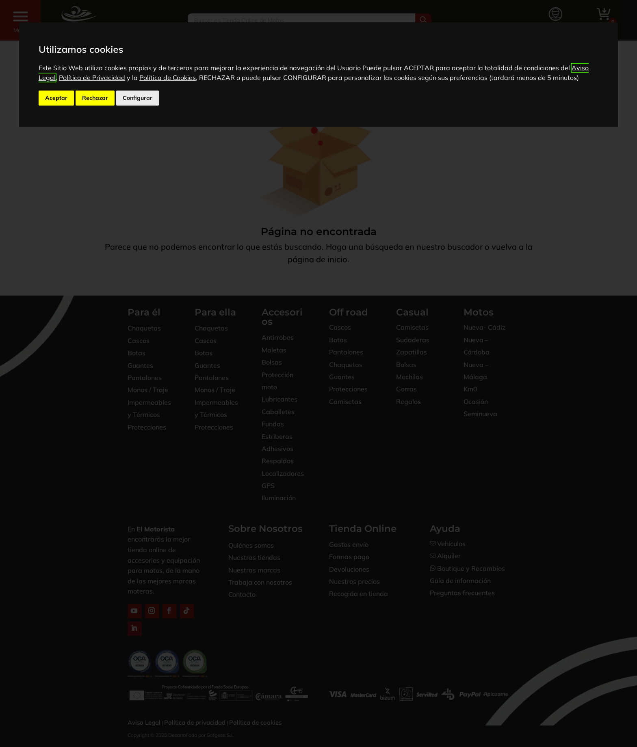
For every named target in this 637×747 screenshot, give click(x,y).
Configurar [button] (137, 97)
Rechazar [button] (95, 97)
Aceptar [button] (56, 97)
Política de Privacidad (92, 77)
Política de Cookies (167, 77)
